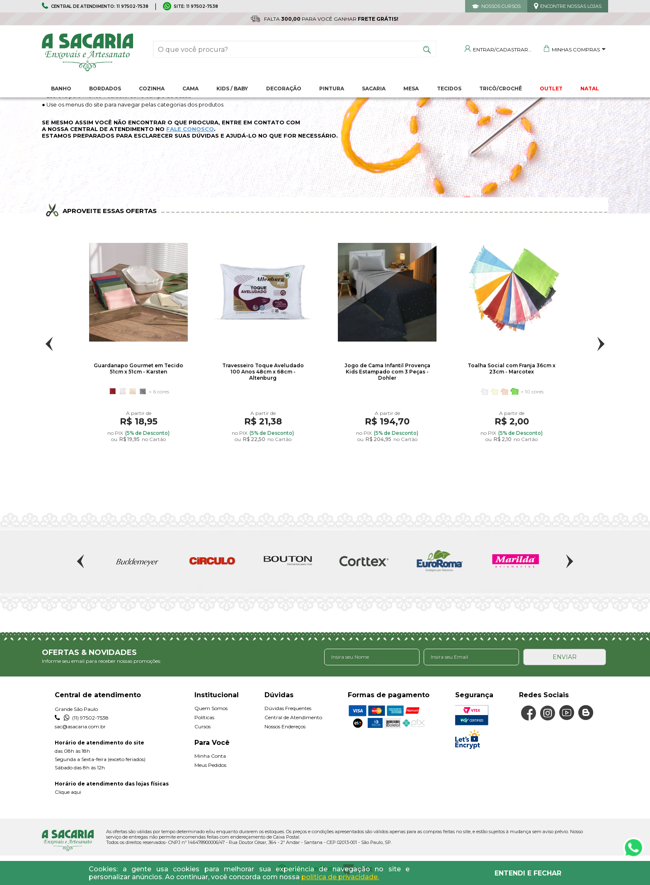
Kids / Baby (232, 88)
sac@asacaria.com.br (80, 726)
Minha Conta (210, 756)
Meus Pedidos (210, 765)
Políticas (204, 717)
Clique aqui (68, 792)
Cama (190, 88)
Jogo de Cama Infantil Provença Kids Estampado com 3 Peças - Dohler (387, 371)
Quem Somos (211, 708)
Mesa (411, 88)
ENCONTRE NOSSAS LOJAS (570, 6)
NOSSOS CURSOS (501, 6)
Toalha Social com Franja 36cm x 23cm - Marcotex (511, 368)
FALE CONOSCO (190, 129)
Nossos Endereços (285, 726)
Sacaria (374, 88)
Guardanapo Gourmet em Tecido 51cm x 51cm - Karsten (138, 368)
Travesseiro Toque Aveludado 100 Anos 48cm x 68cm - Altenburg (263, 371)
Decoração (283, 88)
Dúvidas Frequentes (287, 708)
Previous (49, 344)
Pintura (331, 88)
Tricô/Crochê (500, 88)
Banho (61, 88)
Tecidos (449, 88)
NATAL (589, 88)
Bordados (105, 88)
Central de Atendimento (293, 717)
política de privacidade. (340, 877)
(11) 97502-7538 (82, 718)
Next (601, 344)
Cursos (202, 726)
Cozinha (152, 88)
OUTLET (551, 88)
